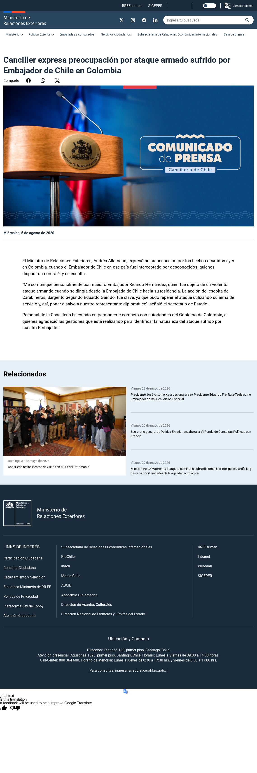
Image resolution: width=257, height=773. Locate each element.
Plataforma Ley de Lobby (23, 606)
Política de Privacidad (20, 596)
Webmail (205, 566)
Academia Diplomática (79, 594)
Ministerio (12, 34)
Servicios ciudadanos (116, 34)
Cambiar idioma (238, 5)
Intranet (204, 556)
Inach (65, 566)
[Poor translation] (15, 708)
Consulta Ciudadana (19, 567)
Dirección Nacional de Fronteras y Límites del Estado (103, 613)
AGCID (66, 585)
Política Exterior (39, 34)
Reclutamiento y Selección (24, 577)
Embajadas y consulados (76, 34)
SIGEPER (155, 5)
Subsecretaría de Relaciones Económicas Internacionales (177, 34)
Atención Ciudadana (19, 615)
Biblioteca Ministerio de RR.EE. (27, 586)
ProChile (68, 556)
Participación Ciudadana (23, 558)
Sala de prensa (234, 34)
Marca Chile (70, 575)
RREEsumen (131, 5)
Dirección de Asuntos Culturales (86, 604)
